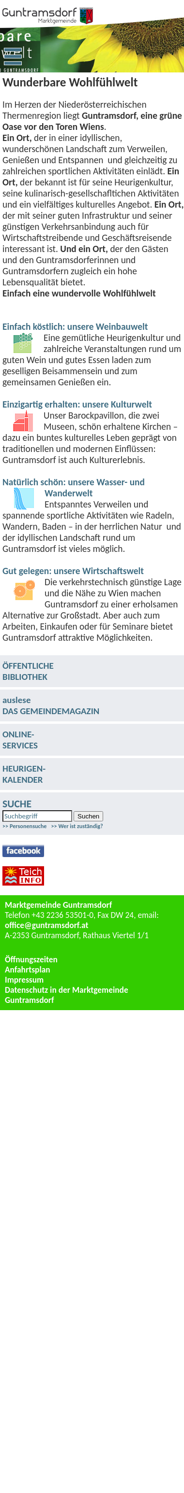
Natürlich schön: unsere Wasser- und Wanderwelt (73, 488)
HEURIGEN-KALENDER (24, 774)
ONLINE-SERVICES (20, 740)
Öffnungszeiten (31, 959)
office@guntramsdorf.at (47, 925)
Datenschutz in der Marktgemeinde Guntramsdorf (66, 995)
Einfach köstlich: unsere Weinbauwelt (75, 326)
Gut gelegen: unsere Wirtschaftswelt (73, 571)
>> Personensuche (24, 826)
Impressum (24, 979)
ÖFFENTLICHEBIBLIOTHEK (28, 671)
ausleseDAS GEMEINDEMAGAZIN (50, 705)
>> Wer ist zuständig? (77, 826)
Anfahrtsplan (27, 969)
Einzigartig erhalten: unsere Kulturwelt (77, 404)
